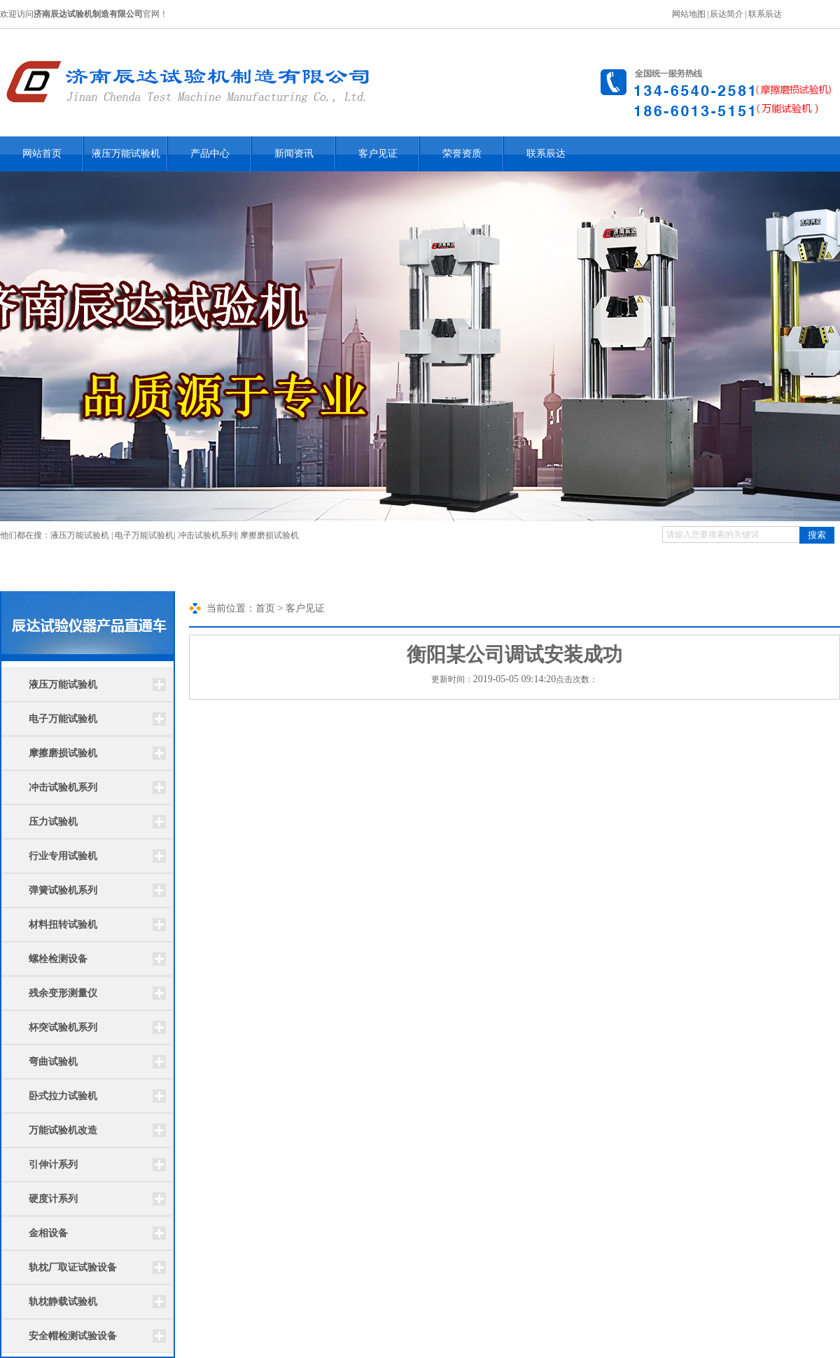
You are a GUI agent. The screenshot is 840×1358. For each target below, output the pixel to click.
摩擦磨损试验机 (269, 535)
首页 (265, 608)
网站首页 (42, 153)
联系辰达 (765, 14)
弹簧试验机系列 (63, 890)
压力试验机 (53, 821)
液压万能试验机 (126, 153)
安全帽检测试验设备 (73, 1336)
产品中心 (210, 153)
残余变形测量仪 (63, 993)
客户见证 (378, 153)
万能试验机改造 (63, 1130)
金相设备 (48, 1233)
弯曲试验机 (53, 1061)
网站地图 (689, 14)
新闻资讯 (294, 153)
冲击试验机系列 (207, 535)
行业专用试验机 (63, 856)
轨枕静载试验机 (63, 1301)
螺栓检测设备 (58, 959)
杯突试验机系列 (63, 1027)
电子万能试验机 (144, 535)
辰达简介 (726, 14)
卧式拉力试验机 (63, 1096)
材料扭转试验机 (63, 924)
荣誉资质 (462, 153)
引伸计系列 (53, 1164)
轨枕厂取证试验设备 (73, 1267)
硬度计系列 (53, 1199)
